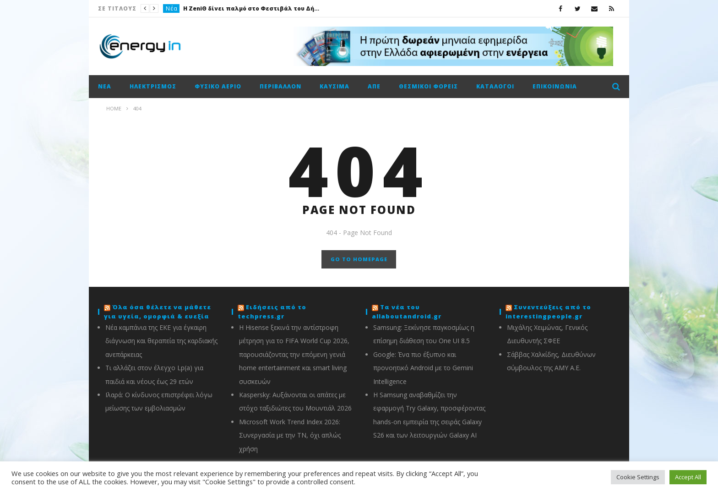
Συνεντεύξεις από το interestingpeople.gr (548, 311)
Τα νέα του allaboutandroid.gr (406, 311)
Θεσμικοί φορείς (428, 86)
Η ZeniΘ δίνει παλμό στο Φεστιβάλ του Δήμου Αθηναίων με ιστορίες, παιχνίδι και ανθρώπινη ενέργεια (252, 8)
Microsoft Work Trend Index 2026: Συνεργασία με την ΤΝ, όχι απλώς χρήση (290, 435)
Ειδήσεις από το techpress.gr (272, 311)
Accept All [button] (688, 477)
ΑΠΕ (374, 86)
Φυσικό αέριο (218, 86)
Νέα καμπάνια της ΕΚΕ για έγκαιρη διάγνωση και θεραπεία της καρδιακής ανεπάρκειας (161, 341)
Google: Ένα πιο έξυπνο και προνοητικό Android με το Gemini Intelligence (423, 368)
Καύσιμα (334, 86)
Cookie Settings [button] (637, 477)
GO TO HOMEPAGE (359, 259)
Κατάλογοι (495, 86)
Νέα (172, 8)
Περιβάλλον (280, 86)
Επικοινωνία (555, 86)
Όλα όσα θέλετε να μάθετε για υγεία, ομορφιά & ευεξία (157, 311)
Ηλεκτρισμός (153, 86)
